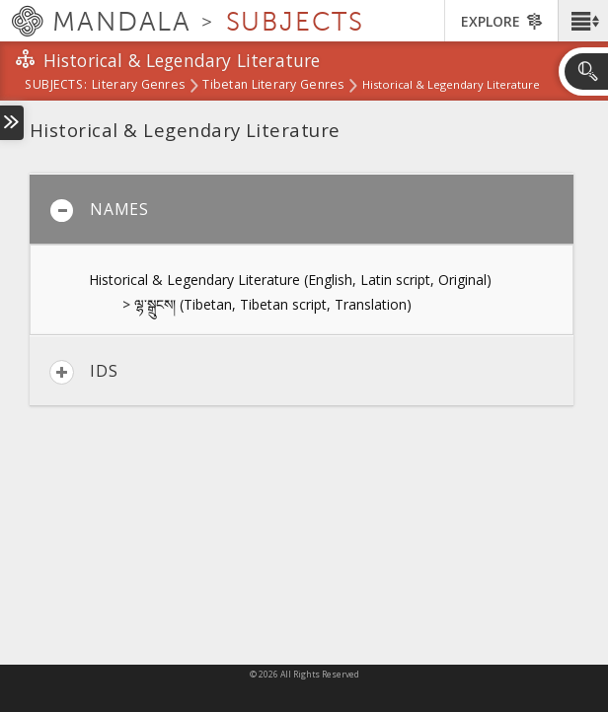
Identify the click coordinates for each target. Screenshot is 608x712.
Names (99, 210)
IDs (83, 372)
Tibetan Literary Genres (272, 86)
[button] (583, 20)
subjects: (56, 86)
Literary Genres (138, 86)
